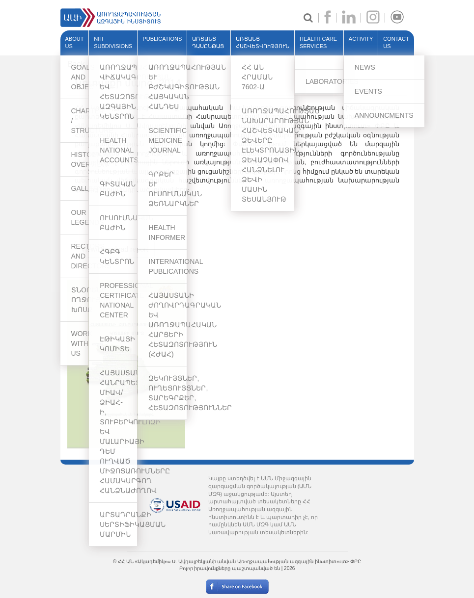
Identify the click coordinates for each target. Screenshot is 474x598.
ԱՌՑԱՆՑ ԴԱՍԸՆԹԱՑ (208, 43)
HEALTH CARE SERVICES (318, 43)
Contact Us (396, 43)
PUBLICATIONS (162, 39)
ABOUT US (74, 43)
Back (76, 64)
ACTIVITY (361, 39)
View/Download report (114, 249)
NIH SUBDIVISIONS (113, 43)
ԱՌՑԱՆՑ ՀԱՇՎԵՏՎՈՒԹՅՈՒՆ (262, 43)
